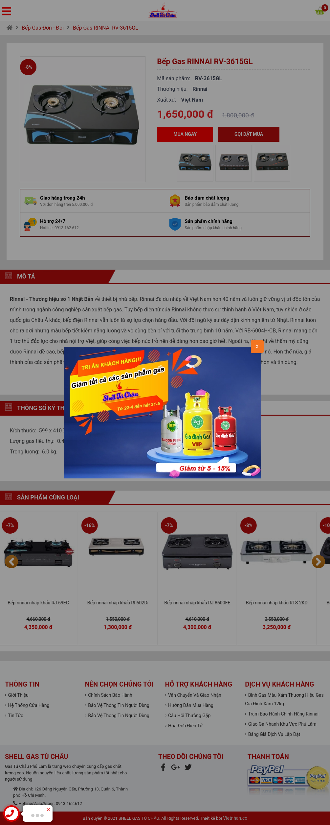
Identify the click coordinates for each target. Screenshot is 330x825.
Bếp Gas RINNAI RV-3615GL (105, 28)
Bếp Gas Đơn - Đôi (43, 28)
